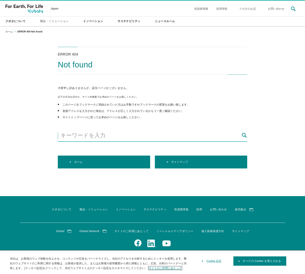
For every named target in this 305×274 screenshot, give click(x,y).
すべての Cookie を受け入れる (262, 263)
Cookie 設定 (214, 263)
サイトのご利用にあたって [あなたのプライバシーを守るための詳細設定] (165, 270)
